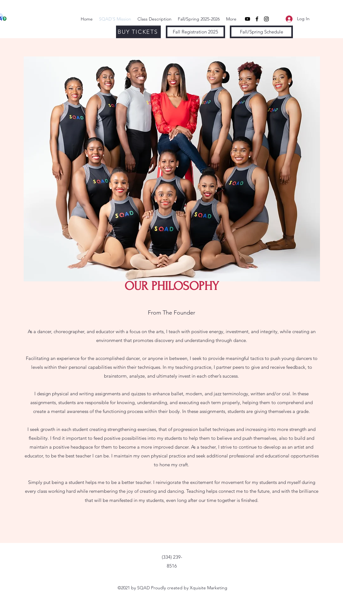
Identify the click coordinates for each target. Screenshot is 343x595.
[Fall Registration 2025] (195, 32)
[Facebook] (257, 19)
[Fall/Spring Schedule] (261, 32)
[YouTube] (247, 19)
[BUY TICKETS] (138, 32)
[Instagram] (266, 19)
